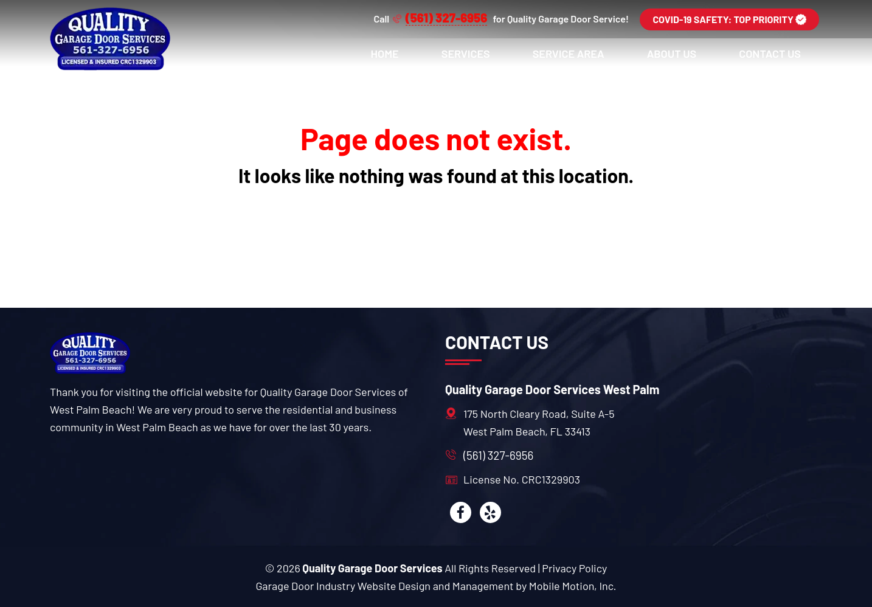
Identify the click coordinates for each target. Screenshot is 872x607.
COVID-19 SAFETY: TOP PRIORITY (729, 19)
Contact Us (770, 53)
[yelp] (490, 512)
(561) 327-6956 (498, 455)
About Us (672, 53)
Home (385, 53)
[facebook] (460, 512)
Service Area (568, 53)
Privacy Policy (574, 568)
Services (465, 53)
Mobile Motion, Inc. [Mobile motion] (573, 585)
